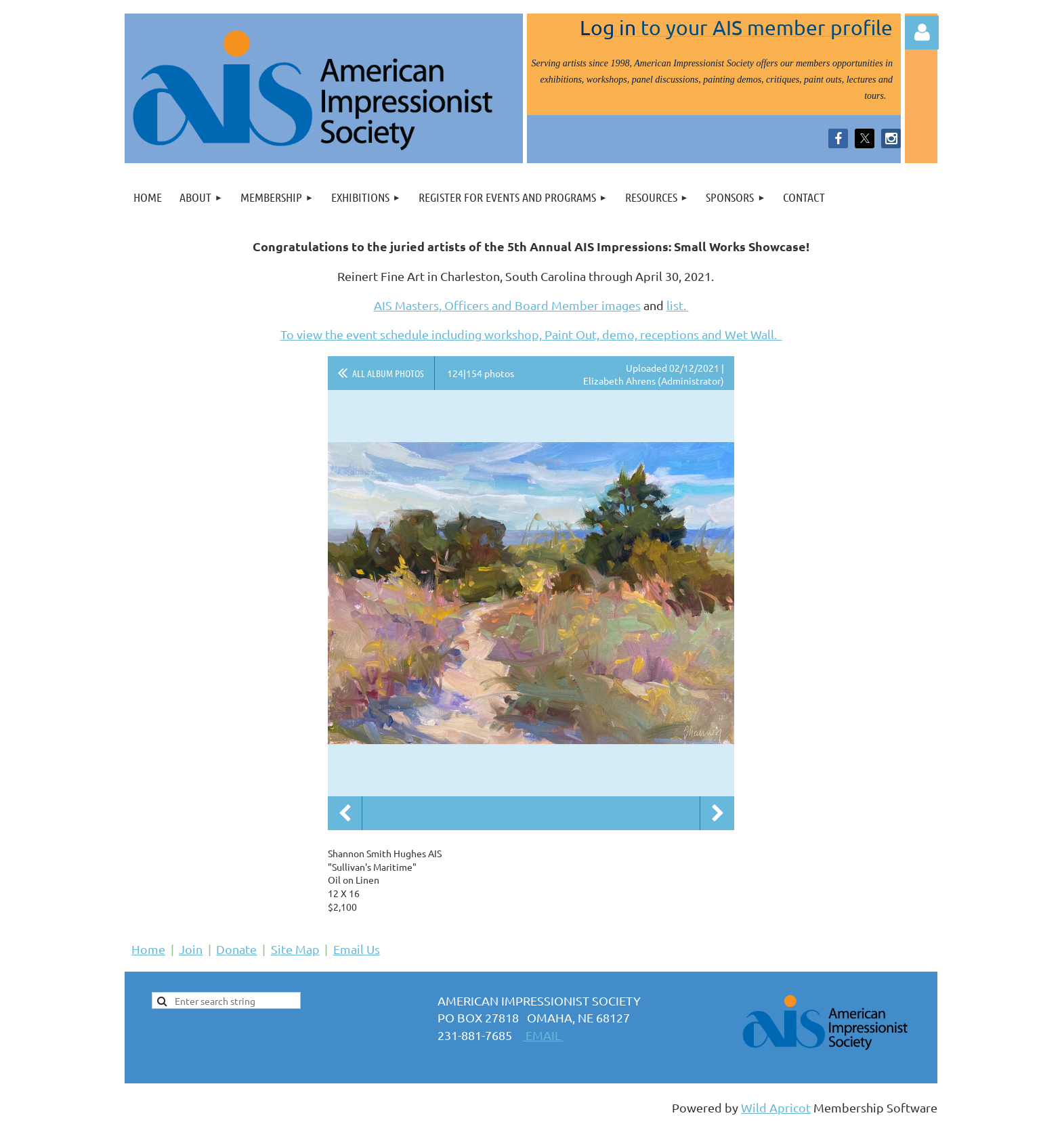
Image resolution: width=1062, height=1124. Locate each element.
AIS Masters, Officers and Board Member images (507, 305)
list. (677, 305)
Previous (345, 813)
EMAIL (543, 1035)
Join (191, 949)
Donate (236, 949)
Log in (922, 32)
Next (717, 813)
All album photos (388, 373)
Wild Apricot (776, 1107)
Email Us (356, 949)
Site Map (295, 949)
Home (148, 949)
